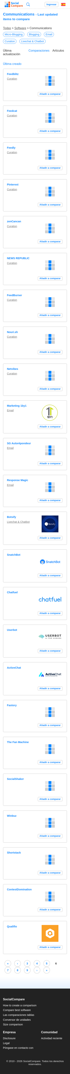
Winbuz (11, 815)
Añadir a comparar (50, 94)
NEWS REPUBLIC (18, 258)
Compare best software (17, 1010)
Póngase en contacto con (18, 1047)
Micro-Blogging (14, 34)
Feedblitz (12, 74)
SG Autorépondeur (19, 443)
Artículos (58, 50)
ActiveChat (14, 667)
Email (49, 34)
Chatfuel (12, 592)
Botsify (11, 516)
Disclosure (9, 1038)
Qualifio (12, 926)
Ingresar (51, 4)
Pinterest (12, 184)
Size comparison (13, 1024)
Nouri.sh (12, 332)
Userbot (12, 629)
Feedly (11, 147)
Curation (10, 41)
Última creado (12, 63)
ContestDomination (19, 889)
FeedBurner (14, 295)
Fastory (12, 705)
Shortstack (14, 852)
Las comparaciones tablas (18, 1014)
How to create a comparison (19, 1005)
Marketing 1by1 (17, 405)
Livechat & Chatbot (32, 41)
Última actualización (11, 52)
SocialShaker (15, 778)
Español (63, 4)
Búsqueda (28, 4)
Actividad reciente (51, 1038)
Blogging (34, 34)
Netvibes (12, 368)
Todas (7, 28)
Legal (6, 1043)
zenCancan (14, 221)
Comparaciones (39, 50)
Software (20, 28)
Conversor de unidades (17, 1019)
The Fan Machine (18, 742)
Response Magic (17, 480)
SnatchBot (13, 554)
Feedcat (12, 110)
